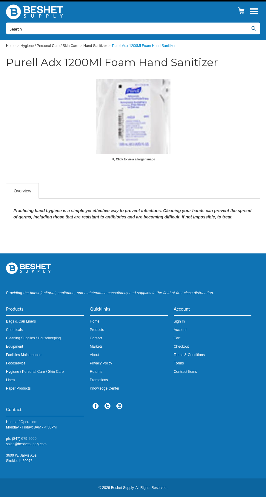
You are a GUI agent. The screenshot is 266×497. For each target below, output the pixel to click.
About (94, 355)
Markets (96, 346)
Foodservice (15, 363)
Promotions (99, 380)
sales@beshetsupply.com (26, 444)
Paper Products (18, 388)
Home (94, 321)
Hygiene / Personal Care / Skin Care (35, 372)
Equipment (14, 346)
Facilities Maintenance (23, 355)
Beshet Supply (36, 11)
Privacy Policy (101, 363)
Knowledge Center (104, 388)
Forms (179, 363)
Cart (177, 338)
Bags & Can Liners (21, 321)
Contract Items (185, 372)
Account (180, 330)
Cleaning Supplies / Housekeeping (33, 338)
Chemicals (14, 330)
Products (97, 330)
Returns (96, 372)
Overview (22, 191)
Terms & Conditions (189, 355)
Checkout (181, 346)
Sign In (179, 321)
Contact (96, 338)
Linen (10, 380)
